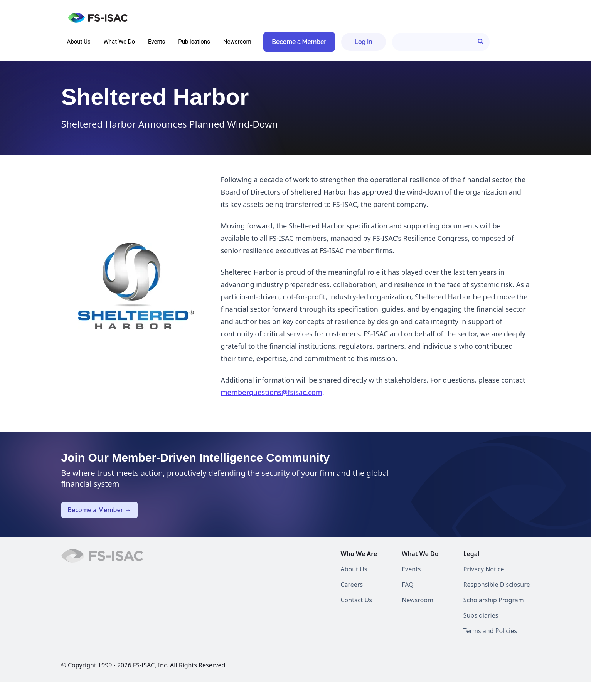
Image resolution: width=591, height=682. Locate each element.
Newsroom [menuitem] (237, 41)
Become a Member (299, 41)
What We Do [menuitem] (119, 41)
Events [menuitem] (156, 41)
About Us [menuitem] (79, 41)
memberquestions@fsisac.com (271, 392)
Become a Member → (99, 510)
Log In (363, 41)
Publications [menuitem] (194, 41)
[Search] (441, 42)
